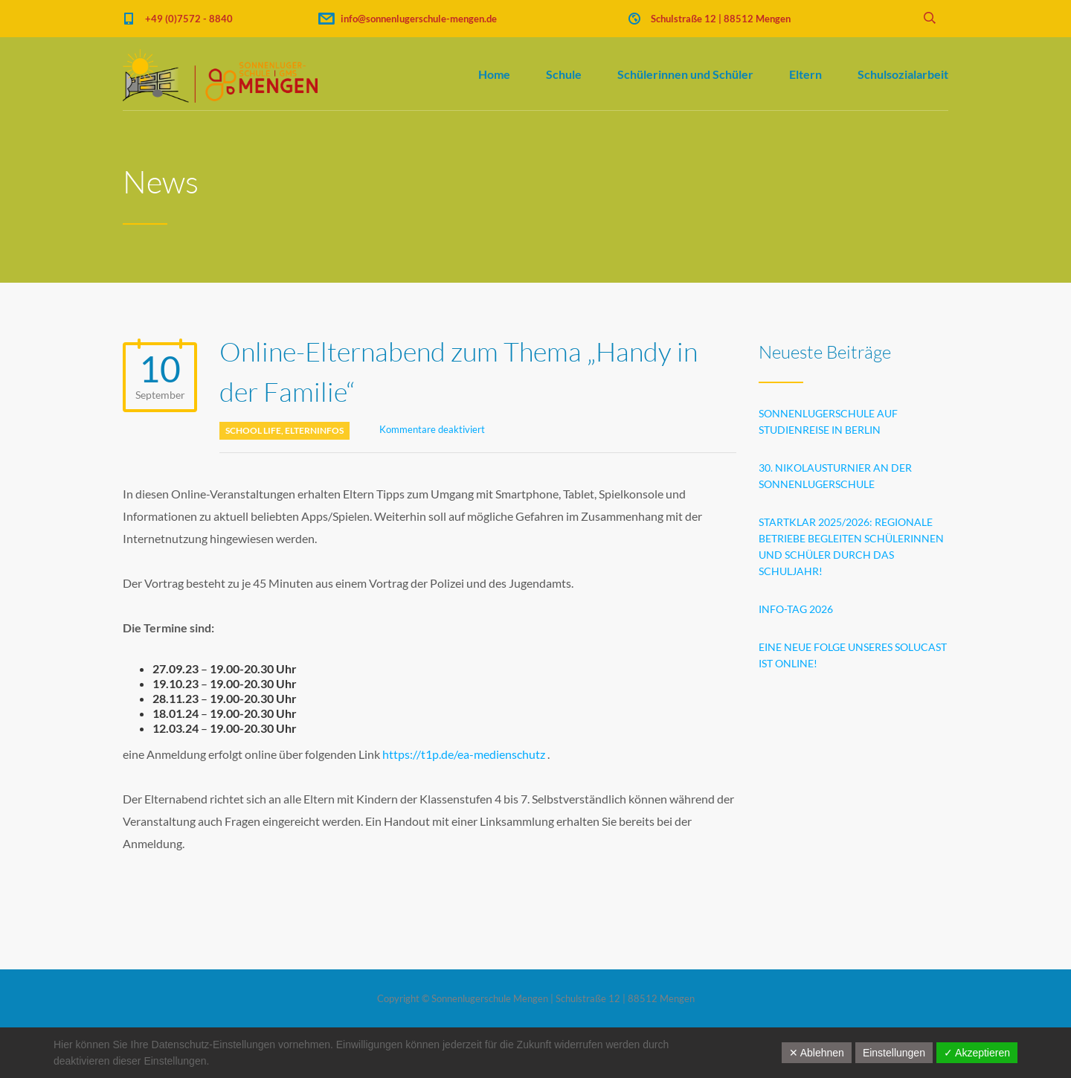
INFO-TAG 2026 (796, 609)
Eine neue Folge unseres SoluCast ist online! (853, 655)
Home (494, 74)
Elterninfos (314, 430)
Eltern (805, 74)
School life (253, 430)
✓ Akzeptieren (977, 1053)
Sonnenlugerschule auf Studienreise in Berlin (828, 421)
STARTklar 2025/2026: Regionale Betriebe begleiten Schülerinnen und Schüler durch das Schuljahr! (851, 546)
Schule (564, 74)
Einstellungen (894, 1053)
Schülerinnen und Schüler (685, 74)
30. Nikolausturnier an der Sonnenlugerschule (835, 475)
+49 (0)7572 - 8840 (189, 19)
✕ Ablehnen (816, 1053)
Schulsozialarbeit (903, 74)
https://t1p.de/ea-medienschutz (463, 754)
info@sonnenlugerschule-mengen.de (419, 19)
